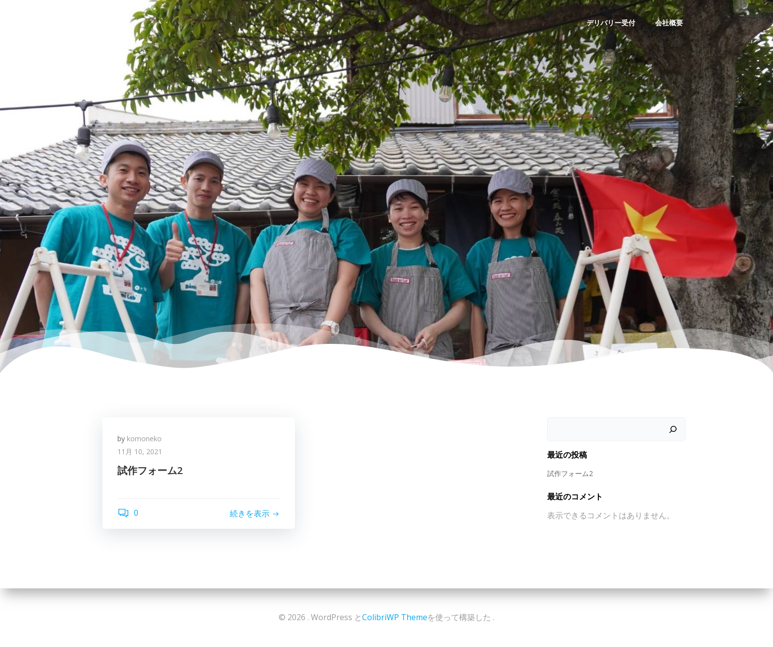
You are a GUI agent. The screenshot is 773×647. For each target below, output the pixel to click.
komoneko (144, 438)
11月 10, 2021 (139, 451)
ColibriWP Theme (394, 617)
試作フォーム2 (570, 473)
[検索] (673, 429)
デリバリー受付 (610, 22)
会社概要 (669, 22)
